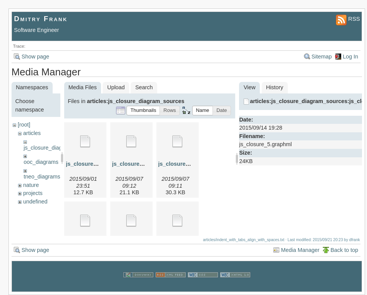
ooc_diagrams (40, 162)
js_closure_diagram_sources (58, 148)
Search (144, 87)
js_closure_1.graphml (94, 164)
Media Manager (300, 250)
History (274, 87)
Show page (35, 56)
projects (32, 193)
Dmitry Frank (41, 19)
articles (32, 133)
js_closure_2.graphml (140, 164)
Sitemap (322, 56)
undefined (35, 201)
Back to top (344, 250)
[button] (143, 110)
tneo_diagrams (41, 176)
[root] (24, 125)
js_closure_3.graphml (186, 164)
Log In (350, 56)
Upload (116, 87)
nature (31, 185)
